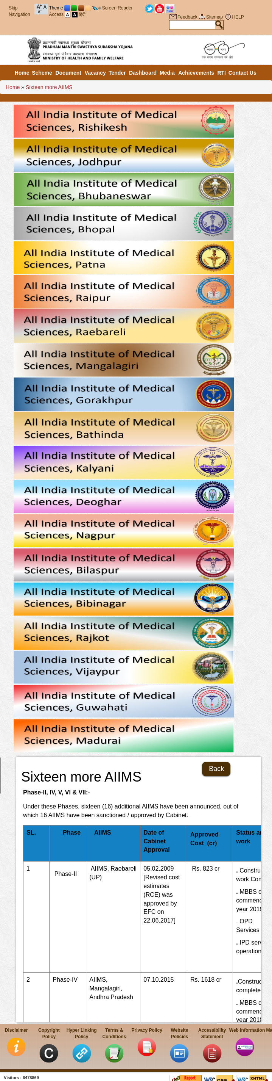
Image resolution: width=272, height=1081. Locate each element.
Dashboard (143, 73)
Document (68, 73)
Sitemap (214, 17)
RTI (221, 73)
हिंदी (82, 14)
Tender (117, 73)
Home (22, 73)
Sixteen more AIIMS (49, 87)
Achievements (196, 73)
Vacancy (95, 73)
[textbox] (192, 24)
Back (216, 768)
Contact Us (242, 73)
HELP (238, 17)
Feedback (187, 17)
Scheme (42, 73)
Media (167, 73)
